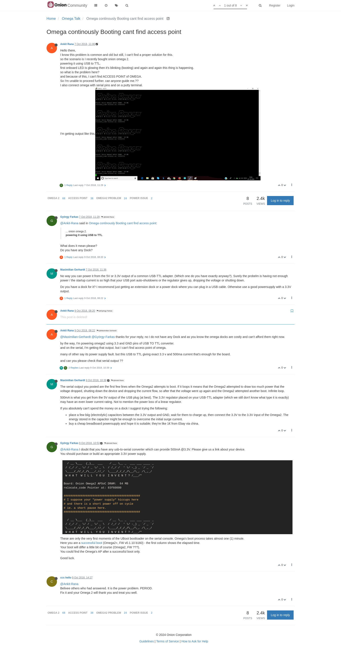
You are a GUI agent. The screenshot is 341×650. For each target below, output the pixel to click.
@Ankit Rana (107, 217)
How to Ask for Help (194, 641)
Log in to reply (280, 200)
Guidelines (146, 641)
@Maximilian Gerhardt (106, 331)
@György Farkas (104, 311)
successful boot (91, 543)
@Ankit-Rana (69, 223)
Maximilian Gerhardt (72, 269)
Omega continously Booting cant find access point (122, 223)
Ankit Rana (67, 44)
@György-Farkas (103, 337)
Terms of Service (167, 641)
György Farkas (69, 216)
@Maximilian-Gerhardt (75, 337)
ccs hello (65, 577)
